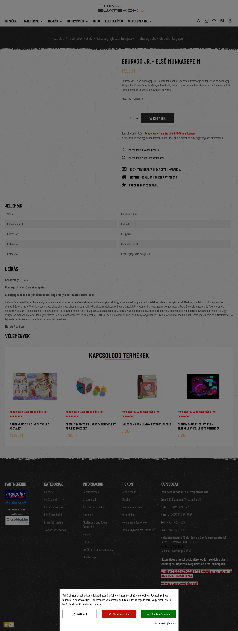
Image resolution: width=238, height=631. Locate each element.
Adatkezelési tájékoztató (165, 623)
